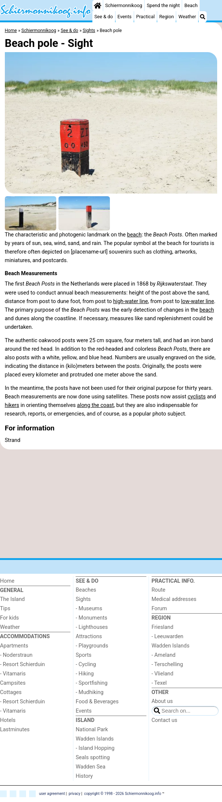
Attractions (89, 636)
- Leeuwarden (168, 636)
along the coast (95, 405)
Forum (159, 608)
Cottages (11, 692)
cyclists (197, 397)
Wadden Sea (90, 767)
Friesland (163, 627)
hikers (12, 405)
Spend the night (163, 5)
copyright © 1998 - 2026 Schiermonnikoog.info (122, 794)
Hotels (8, 720)
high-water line (130, 301)
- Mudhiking (89, 692)
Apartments (14, 646)
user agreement (52, 794)
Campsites (13, 683)
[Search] (203, 16)
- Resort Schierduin (22, 664)
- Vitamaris (13, 674)
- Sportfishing (91, 683)
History (84, 776)
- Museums (89, 608)
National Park (92, 729)
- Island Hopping (95, 748)
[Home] (97, 5)
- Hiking (84, 674)
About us (162, 701)
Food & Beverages (97, 701)
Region (166, 16)
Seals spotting (93, 757)
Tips (5, 608)
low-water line (197, 301)
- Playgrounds (92, 646)
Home (7, 581)
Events (124, 16)
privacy (74, 794)
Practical (145, 16)
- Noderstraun (16, 655)
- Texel (159, 683)
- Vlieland (163, 674)
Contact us (164, 720)
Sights (83, 599)
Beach (190, 5)
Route (158, 590)
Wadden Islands (95, 739)
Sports (83, 655)
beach (134, 235)
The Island (12, 599)
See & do (103, 16)
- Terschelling (167, 664)
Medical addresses (174, 599)
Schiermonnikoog (123, 5)
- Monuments (91, 618)
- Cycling (86, 664)
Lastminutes (14, 729)
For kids (9, 618)
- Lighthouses (92, 627)
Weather (187, 16)
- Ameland (164, 655)
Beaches (86, 590)
